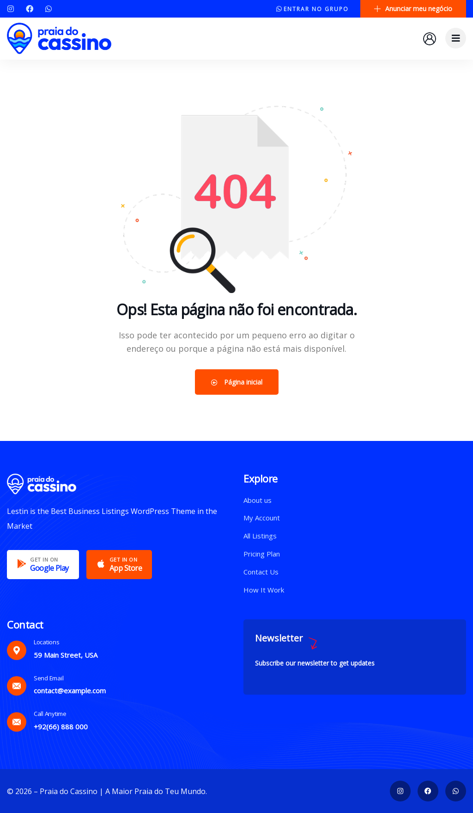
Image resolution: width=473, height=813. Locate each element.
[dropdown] (455, 38)
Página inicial (236, 382)
